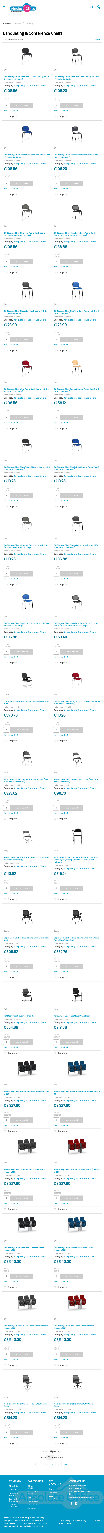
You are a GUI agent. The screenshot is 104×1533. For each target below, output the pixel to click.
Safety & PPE (33, 1504)
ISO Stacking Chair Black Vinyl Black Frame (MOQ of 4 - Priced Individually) (27, 312)
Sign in (52, 1489)
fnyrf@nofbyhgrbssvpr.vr (81, 1497)
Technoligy (32, 1501)
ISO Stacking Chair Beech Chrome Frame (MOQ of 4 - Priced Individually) (77, 390)
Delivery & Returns (13, 1494)
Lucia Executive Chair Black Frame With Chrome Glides (74, 1405)
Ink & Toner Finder (32, 1492)
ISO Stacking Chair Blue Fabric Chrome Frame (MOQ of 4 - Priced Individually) (76, 468)
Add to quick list (11, 110)
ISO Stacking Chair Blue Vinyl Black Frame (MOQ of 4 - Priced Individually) (77, 312)
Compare (10, 116)
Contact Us (14, 1489)
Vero (56, 1009)
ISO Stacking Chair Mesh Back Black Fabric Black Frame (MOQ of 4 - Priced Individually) (74, 234)
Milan (6, 772)
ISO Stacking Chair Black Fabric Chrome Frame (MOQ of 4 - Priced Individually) (27, 468)
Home (7, 23)
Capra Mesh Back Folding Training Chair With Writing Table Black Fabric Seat (76, 939)
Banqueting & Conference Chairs (30, 85)
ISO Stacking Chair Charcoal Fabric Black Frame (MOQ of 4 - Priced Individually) (24, 234)
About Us (13, 1486)
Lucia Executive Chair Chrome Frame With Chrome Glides (25, 1405)
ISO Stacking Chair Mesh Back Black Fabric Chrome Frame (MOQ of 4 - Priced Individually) (76, 624)
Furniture (17, 23)
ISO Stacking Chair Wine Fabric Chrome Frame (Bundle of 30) (74, 1327)
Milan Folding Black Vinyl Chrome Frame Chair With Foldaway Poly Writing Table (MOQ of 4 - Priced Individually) (76, 859)
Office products (32, 1487)
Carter (6, 694)
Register (53, 1492)
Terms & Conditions (14, 1500)
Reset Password (53, 1497)
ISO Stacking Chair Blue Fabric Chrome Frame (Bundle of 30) (73, 1249)
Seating (29, 23)
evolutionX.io (66, 1523)
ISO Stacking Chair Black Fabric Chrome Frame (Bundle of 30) (24, 1249)
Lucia (6, 1397)
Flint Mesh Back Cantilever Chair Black (20, 1016)
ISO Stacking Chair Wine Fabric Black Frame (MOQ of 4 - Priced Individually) (26, 390)
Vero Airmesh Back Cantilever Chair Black (72, 1016)
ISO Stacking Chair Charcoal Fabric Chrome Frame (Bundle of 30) (26, 1327)
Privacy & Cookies (13, 1505)
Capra (6, 931)
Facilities (31, 1508)
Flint (5, 1009)
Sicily (56, 772)
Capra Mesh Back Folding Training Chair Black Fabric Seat (26, 939)
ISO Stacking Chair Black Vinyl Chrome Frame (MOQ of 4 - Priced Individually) (76, 546)
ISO (5, 70)
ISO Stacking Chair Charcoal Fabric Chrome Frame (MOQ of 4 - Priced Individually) (26, 546)
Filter (97, 39)
